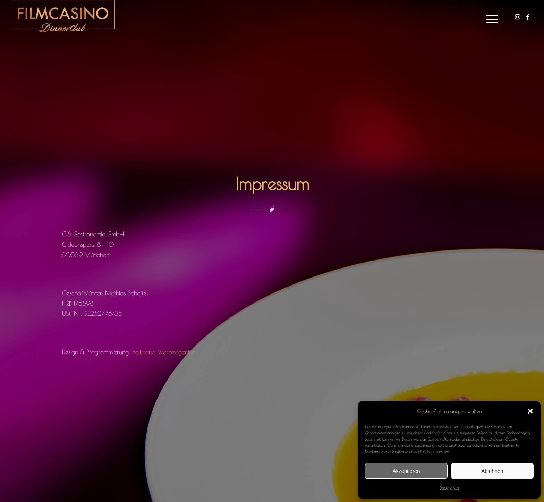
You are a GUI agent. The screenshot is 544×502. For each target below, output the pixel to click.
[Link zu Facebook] (528, 17)
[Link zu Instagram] (517, 17)
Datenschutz (449, 487)
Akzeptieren (406, 471)
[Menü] (489, 17)
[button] (530, 411)
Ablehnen (492, 471)
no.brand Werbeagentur (163, 352)
